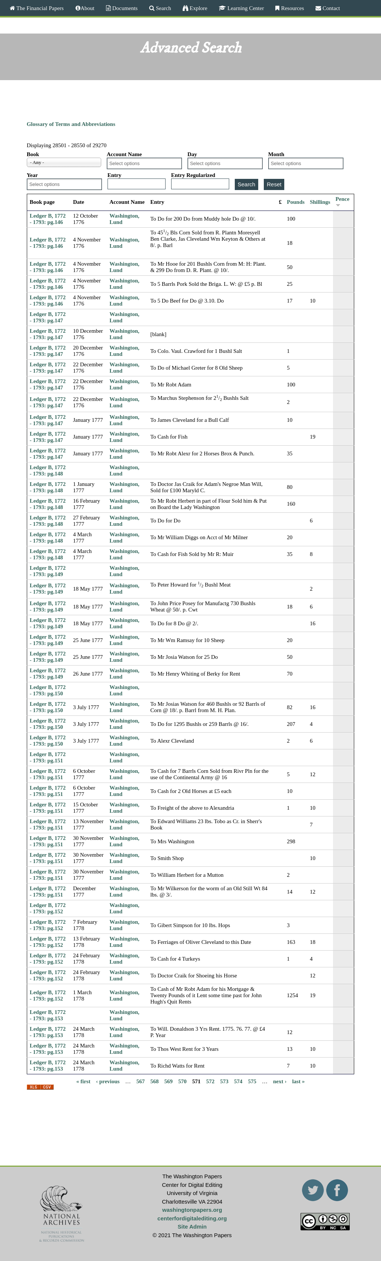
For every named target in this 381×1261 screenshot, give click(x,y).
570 (182, 1081)
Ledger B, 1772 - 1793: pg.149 (48, 571)
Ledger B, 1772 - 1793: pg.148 (48, 470)
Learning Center (245, 8)
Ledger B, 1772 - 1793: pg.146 (48, 219)
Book (33, 154)
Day (192, 154)
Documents (124, 8)
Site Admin (192, 1226)
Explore (197, 8)
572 (210, 1081)
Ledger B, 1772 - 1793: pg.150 (48, 690)
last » (298, 1081)
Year (32, 175)
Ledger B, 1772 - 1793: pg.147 (48, 317)
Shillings (320, 202)
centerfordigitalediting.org (192, 1218)
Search (162, 8)
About (87, 8)
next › (279, 1081)
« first (83, 1081)
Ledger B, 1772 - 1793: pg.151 (48, 757)
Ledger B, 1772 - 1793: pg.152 (48, 908)
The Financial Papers (39, 8)
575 (252, 1081)
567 (140, 1081)
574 (238, 1081)
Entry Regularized (193, 175)
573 (224, 1081)
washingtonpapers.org (192, 1210)
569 (168, 1081)
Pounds (296, 202)
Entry (115, 175)
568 (154, 1081)
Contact (330, 8)
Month (276, 154)
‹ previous (107, 1081)
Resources (291, 8)
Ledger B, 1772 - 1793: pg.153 (48, 1015)
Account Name (124, 154)
